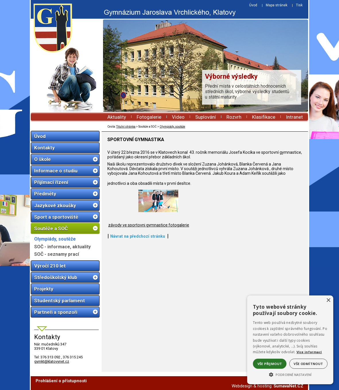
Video (178, 117)
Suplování (205, 117)
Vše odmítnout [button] (308, 364)
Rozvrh (233, 117)
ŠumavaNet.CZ (288, 386)
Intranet (294, 117)
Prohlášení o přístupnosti (61, 380)
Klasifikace (263, 117)
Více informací (309, 352)
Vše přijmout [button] (269, 364)
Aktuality (116, 117)
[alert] (290, 339)
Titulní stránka (125, 126)
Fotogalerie (149, 117)
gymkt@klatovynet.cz (51, 361)
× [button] (328, 300)
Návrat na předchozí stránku (137, 255)
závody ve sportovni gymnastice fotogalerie (148, 244)
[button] (290, 374)
